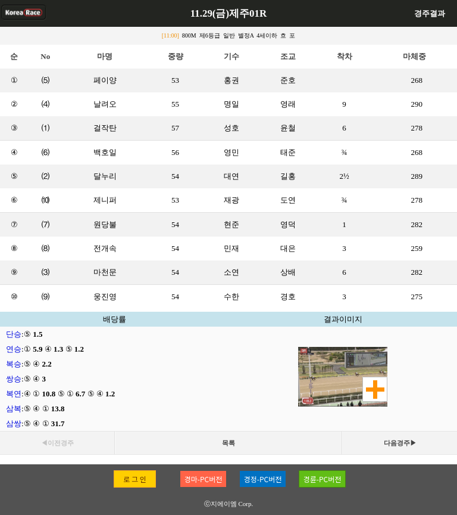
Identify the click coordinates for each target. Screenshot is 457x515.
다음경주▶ (400, 442)
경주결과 (429, 13)
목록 (228, 442)
